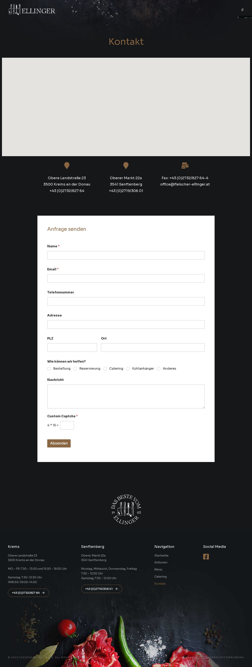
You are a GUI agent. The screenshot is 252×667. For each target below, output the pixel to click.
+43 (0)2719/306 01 (101, 589)
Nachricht (55, 380)
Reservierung (89, 369)
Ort (104, 338)
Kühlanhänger (143, 369)
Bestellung (61, 369)
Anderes (169, 369)
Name (53, 246)
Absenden (59, 443)
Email (53, 269)
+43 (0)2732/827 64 (28, 593)
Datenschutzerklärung (225, 657)
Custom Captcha (62, 416)
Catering (116, 369)
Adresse (54, 315)
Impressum (189, 657)
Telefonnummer (60, 292)
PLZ (50, 338)
